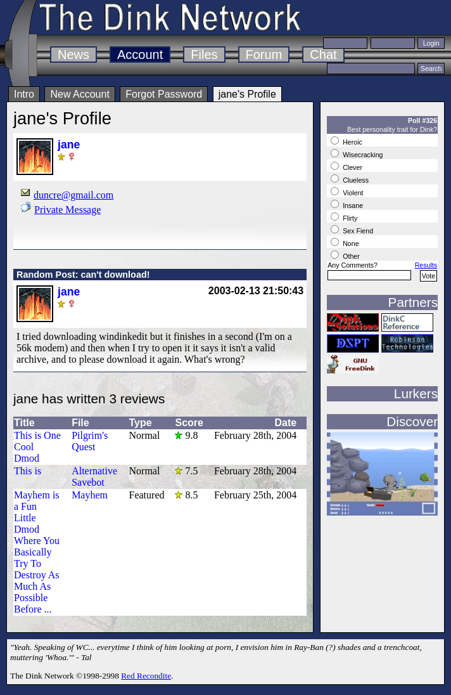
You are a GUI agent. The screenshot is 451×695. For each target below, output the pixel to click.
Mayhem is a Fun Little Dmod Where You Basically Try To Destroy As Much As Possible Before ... (37, 552)
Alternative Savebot (94, 476)
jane (69, 144)
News (73, 55)
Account (140, 55)
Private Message (67, 209)
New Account (79, 94)
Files (204, 55)
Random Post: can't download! (82, 275)
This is (27, 470)
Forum (264, 55)
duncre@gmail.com (73, 195)
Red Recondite (146, 675)
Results (426, 265)
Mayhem (90, 495)
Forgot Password (163, 94)
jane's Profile (247, 94)
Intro (24, 94)
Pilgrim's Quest (90, 441)
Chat (323, 55)
